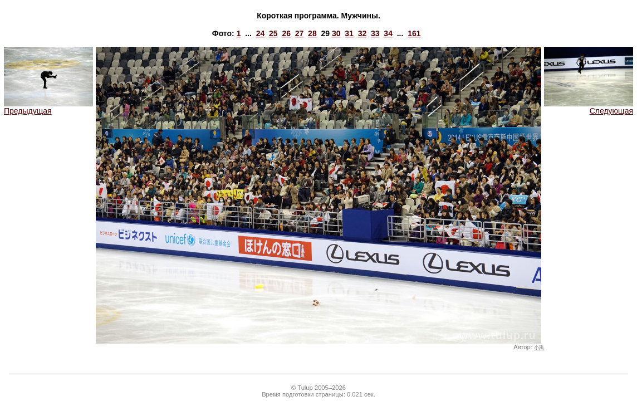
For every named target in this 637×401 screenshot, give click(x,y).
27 (299, 33)
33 (375, 33)
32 (362, 33)
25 (273, 33)
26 (286, 33)
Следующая (588, 107)
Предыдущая (48, 107)
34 (388, 33)
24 (260, 33)
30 (336, 33)
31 (349, 33)
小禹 (539, 347)
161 (414, 33)
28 (312, 33)
